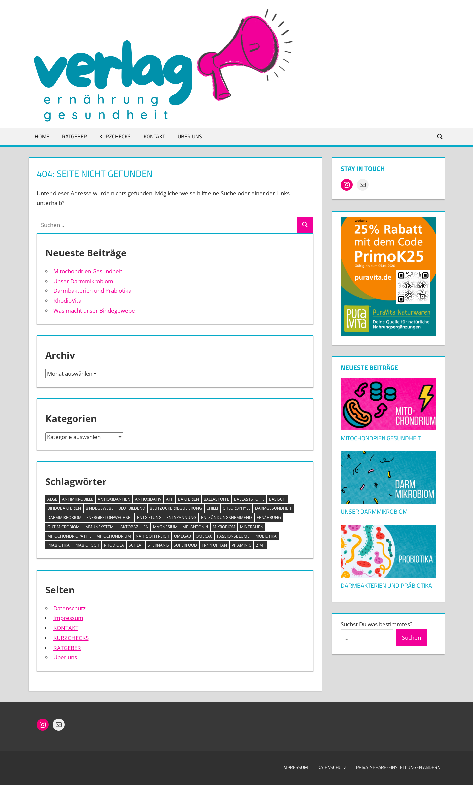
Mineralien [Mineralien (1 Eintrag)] (251, 527)
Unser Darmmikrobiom (83, 281)
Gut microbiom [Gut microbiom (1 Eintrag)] (63, 527)
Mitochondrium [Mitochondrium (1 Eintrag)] (113, 536)
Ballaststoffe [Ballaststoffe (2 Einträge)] (249, 499)
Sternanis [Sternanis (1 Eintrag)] (158, 545)
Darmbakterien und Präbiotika (92, 290)
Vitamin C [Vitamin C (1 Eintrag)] (241, 545)
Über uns (65, 657)
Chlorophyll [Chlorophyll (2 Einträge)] (236, 508)
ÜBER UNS (190, 136)
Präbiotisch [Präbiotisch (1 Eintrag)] (86, 545)
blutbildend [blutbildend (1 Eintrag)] (131, 508)
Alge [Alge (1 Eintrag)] (52, 499)
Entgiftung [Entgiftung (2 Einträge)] (149, 517)
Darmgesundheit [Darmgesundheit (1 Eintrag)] (273, 508)
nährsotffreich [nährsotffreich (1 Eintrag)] (152, 536)
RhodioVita (67, 300)
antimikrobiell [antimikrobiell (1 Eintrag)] (77, 499)
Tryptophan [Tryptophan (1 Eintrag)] (214, 545)
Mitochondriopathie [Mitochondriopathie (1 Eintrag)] (69, 536)
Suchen (411, 637)
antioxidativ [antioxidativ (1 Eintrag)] (148, 499)
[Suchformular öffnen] (439, 136)
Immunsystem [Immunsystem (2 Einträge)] (99, 527)
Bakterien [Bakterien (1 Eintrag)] (188, 499)
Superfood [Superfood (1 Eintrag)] (185, 545)
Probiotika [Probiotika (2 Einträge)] (265, 536)
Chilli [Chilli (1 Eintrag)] (212, 508)
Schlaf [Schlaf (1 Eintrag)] (136, 545)
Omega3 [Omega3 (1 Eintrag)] (182, 536)
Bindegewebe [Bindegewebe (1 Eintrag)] (100, 508)
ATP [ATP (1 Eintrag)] (169, 499)
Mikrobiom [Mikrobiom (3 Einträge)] (224, 527)
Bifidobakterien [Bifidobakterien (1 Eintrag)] (64, 508)
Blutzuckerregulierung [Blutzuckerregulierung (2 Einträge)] (176, 508)
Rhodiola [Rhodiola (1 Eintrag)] (114, 545)
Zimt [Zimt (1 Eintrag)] (260, 545)
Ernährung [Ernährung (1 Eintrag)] (269, 517)
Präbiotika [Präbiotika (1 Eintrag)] (58, 545)
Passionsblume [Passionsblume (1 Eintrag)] (233, 536)
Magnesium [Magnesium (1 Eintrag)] (165, 527)
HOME (42, 136)
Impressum (68, 618)
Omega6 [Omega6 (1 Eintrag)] (204, 536)
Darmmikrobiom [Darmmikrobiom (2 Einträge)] (64, 517)
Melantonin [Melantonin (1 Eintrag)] (195, 527)
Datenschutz (69, 608)
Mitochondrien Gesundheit (87, 271)
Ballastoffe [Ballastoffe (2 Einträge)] (216, 499)
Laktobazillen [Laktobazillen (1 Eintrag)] (133, 527)
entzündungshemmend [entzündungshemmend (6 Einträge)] (226, 517)
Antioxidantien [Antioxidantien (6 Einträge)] (114, 499)
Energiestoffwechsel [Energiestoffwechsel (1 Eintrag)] (109, 517)
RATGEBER (74, 136)
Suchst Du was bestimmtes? (376, 624)
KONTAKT (154, 136)
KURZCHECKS (115, 136)
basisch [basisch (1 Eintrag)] (277, 499)
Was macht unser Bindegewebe (94, 310)
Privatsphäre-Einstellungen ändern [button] (398, 767)
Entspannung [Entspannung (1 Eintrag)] (181, 517)
